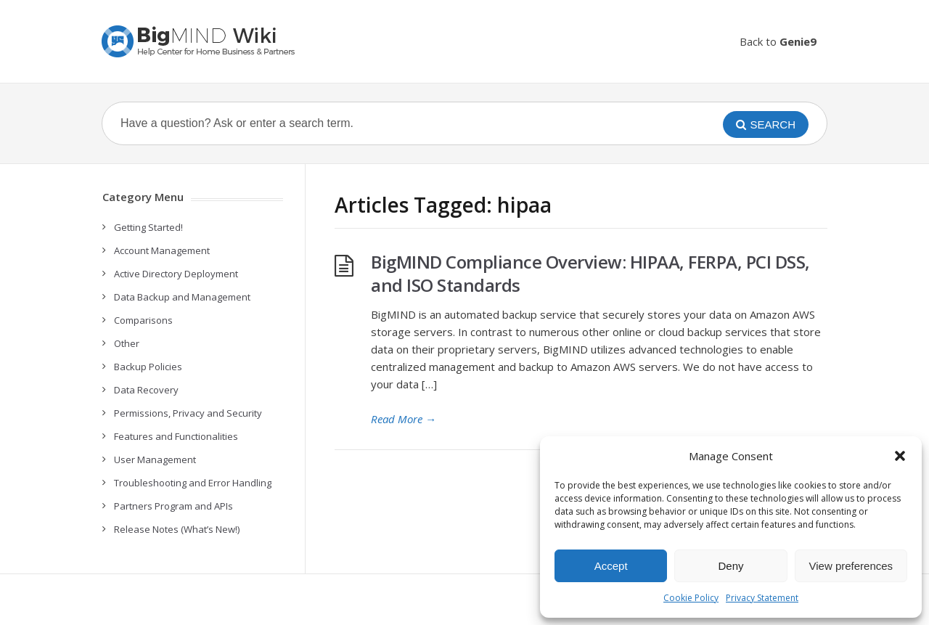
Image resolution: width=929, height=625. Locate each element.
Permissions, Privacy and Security (188, 413)
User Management (155, 459)
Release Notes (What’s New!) (177, 529)
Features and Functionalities (176, 436)
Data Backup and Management (182, 296)
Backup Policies (148, 366)
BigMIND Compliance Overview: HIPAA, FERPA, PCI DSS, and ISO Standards (590, 273)
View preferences (851, 566)
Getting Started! (148, 227)
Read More (403, 419)
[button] (900, 456)
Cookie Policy (691, 598)
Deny (730, 566)
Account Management (162, 250)
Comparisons (143, 320)
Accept (611, 566)
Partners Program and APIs (173, 505)
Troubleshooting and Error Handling (192, 482)
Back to (778, 41)
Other (126, 343)
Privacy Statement (762, 598)
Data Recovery (146, 389)
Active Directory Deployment (176, 273)
